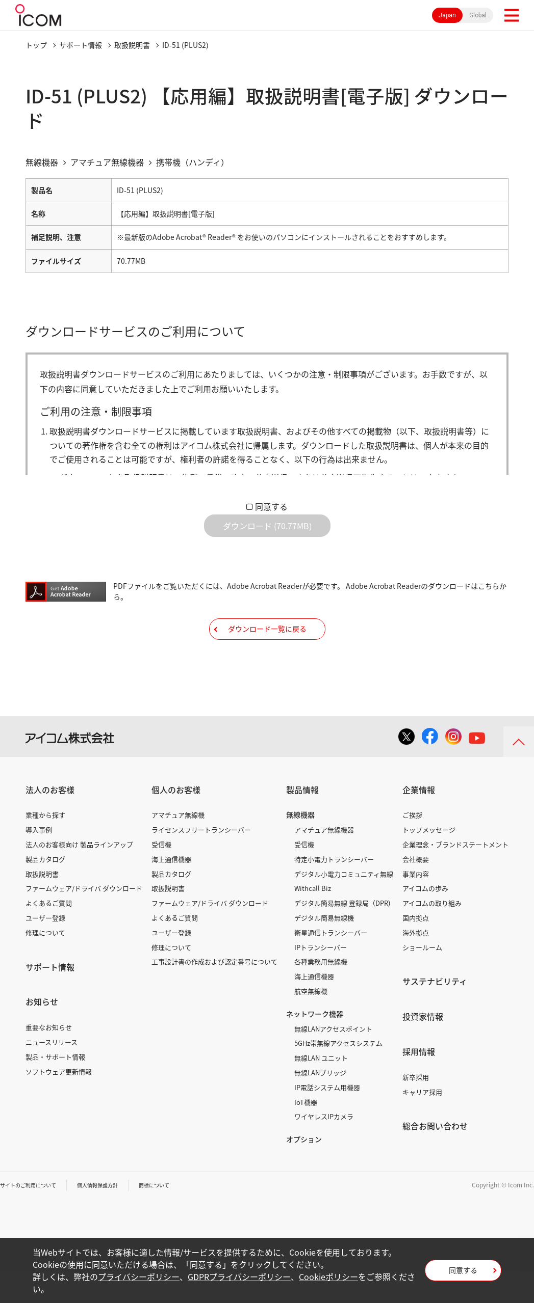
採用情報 (418, 1083)
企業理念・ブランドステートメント (455, 876)
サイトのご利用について (33, 1216)
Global (478, 15)
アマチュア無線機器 (324, 861)
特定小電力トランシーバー (334, 890)
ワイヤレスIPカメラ (323, 1148)
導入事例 (39, 861)
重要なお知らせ (49, 1059)
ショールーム (422, 979)
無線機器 (300, 846)
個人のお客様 (175, 821)
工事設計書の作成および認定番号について (214, 993)
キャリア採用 (422, 1123)
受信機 (161, 876)
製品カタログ (45, 890)
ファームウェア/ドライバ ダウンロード (84, 920)
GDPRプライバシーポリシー (239, 1276)
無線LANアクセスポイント (333, 1060)
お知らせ (42, 1033)
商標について (176, 1216)
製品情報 (302, 821)
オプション (304, 1170)
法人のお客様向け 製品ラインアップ (79, 876)
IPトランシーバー (320, 979)
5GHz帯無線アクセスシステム (338, 1074)
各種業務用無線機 (320, 993)
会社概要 (415, 890)
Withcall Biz (312, 920)
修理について (45, 964)
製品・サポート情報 (55, 1088)
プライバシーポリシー (139, 1276)
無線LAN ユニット (321, 1089)
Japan (447, 15)
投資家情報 (422, 1048)
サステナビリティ (434, 1013)
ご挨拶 (412, 846)
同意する (271, 506)
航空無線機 (310, 1022)
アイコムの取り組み (432, 934)
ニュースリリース (52, 1073)
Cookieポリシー (328, 1276)
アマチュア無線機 (178, 846)
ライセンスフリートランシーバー (201, 861)
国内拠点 (415, 949)
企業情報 (418, 821)
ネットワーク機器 (314, 1045)
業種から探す (45, 846)
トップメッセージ (428, 861)
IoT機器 (305, 1133)
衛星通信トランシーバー (330, 964)
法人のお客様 (50, 821)
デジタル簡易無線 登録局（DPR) (342, 934)
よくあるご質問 (49, 934)
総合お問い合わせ (435, 1157)
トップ (36, 45)
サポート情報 (80, 45)
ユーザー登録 (45, 949)
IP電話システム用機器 (327, 1119)
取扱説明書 (132, 45)
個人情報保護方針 (112, 1216)
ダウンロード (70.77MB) (267, 534)
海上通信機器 (171, 890)
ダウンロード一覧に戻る (267, 652)
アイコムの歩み (425, 920)
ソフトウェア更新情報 (59, 1103)
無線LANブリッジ (320, 1104)
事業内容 (415, 905)
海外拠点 (415, 964)
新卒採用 (415, 1109)
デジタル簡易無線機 (324, 949)
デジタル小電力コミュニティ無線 (343, 905)
